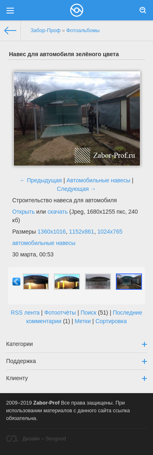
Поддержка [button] (76, 361)
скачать (58, 211)
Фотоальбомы (83, 30)
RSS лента (25, 312)
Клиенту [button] (76, 378)
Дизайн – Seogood (36, 438)
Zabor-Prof (46, 403)
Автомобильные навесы (98, 180)
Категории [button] (76, 344)
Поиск (88, 312)
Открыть (23, 211)
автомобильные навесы (43, 243)
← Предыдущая (41, 180)
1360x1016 (52, 231)
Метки (83, 321)
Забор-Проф (45, 30)
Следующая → (76, 189)
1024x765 (109, 231)
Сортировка (111, 321)
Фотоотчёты (60, 312)
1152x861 (81, 231)
